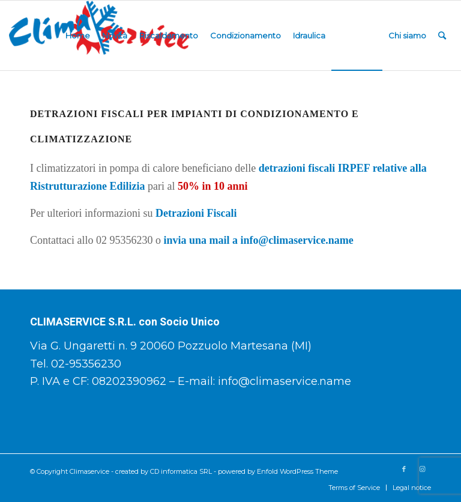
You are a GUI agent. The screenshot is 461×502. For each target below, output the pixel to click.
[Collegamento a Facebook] (404, 469)
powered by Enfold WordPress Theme (278, 471)
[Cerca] (442, 35)
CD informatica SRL (181, 471)
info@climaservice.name (284, 381)
